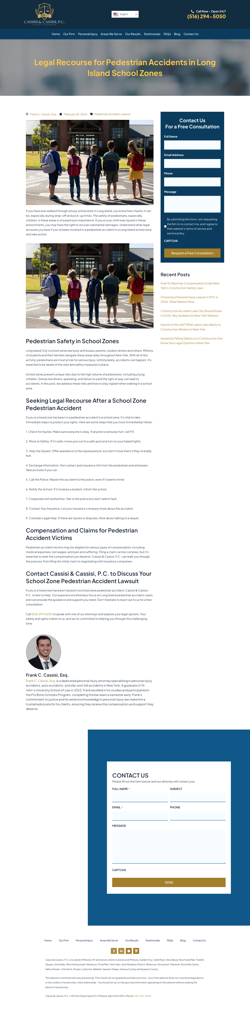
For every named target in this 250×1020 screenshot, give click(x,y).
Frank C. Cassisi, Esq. (41, 681)
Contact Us (191, 34)
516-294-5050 (142, 995)
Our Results (133, 34)
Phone (169, 173)
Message (171, 192)
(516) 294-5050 (206, 16)
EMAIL (117, 807)
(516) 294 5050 (42, 614)
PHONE (175, 807)
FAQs (167, 34)
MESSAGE (119, 826)
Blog (177, 34)
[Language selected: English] (125, 14)
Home (56, 34)
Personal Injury (88, 34)
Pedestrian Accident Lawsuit (116, 114)
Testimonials (152, 34)
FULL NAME (121, 789)
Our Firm (69, 34)
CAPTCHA (171, 241)
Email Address (174, 155)
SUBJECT (176, 789)
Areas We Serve (111, 34)
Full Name (171, 136)
